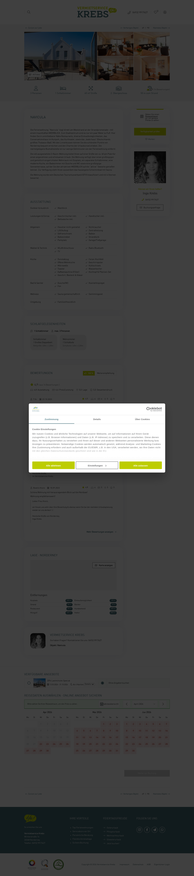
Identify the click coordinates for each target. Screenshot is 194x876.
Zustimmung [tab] (52, 419)
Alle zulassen (140, 465)
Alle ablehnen (53, 465)
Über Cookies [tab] (142, 419)
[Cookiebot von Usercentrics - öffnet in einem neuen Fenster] (148, 409)
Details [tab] (97, 419)
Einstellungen (97, 465)
